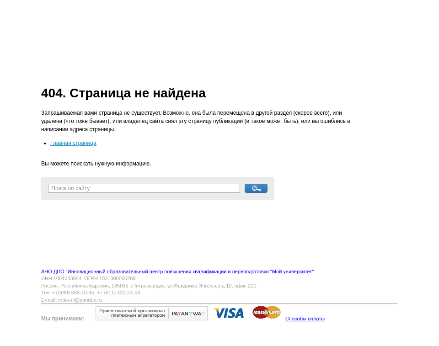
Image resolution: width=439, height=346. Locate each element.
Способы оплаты (305, 318)
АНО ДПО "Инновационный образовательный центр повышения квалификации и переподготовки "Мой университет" (177, 271)
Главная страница (73, 143)
